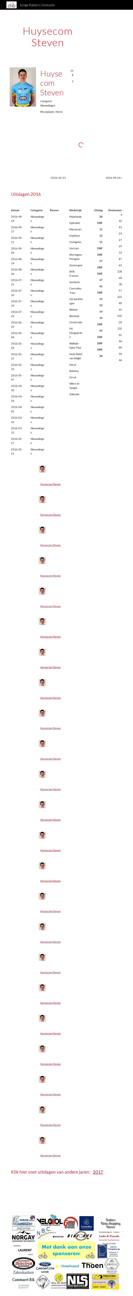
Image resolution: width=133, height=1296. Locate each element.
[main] (47, 36)
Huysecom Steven (50, 484)
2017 (98, 1171)
